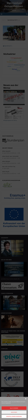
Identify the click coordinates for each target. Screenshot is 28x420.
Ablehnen (14, 412)
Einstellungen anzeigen (14, 416)
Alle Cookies (14, 408)
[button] (25, 399)
